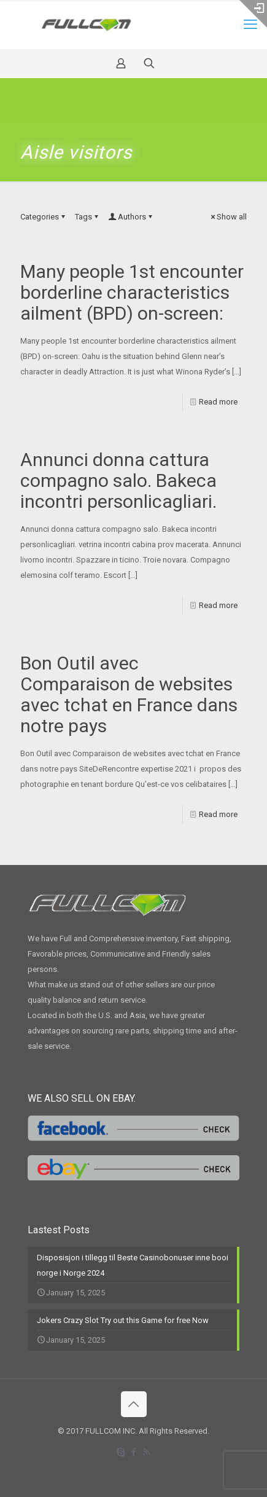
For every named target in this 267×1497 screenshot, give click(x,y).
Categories (43, 216)
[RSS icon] (146, 1452)
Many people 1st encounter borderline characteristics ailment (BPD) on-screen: (132, 292)
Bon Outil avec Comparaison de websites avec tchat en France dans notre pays (129, 694)
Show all (228, 216)
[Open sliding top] (253, 14)
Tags (87, 216)
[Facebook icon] (133, 1452)
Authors (131, 216)
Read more (218, 401)
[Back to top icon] (134, 1404)
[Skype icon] (120, 1452)
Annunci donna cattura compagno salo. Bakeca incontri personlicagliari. (118, 480)
